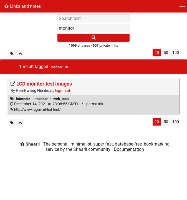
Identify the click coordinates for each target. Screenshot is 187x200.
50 (166, 52)
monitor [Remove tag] (59, 67)
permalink (56, 104)
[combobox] (93, 28)
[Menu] (182, 7)
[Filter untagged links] (12, 53)
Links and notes (22, 6)
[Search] (93, 38)
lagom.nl (62, 90)
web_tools (61, 99)
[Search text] (93, 18)
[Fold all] (20, 53)
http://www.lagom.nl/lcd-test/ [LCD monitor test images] (35, 110)
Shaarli (33, 144)
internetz (23, 99)
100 (175, 52)
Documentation (129, 149)
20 (157, 52)
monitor (42, 99)
